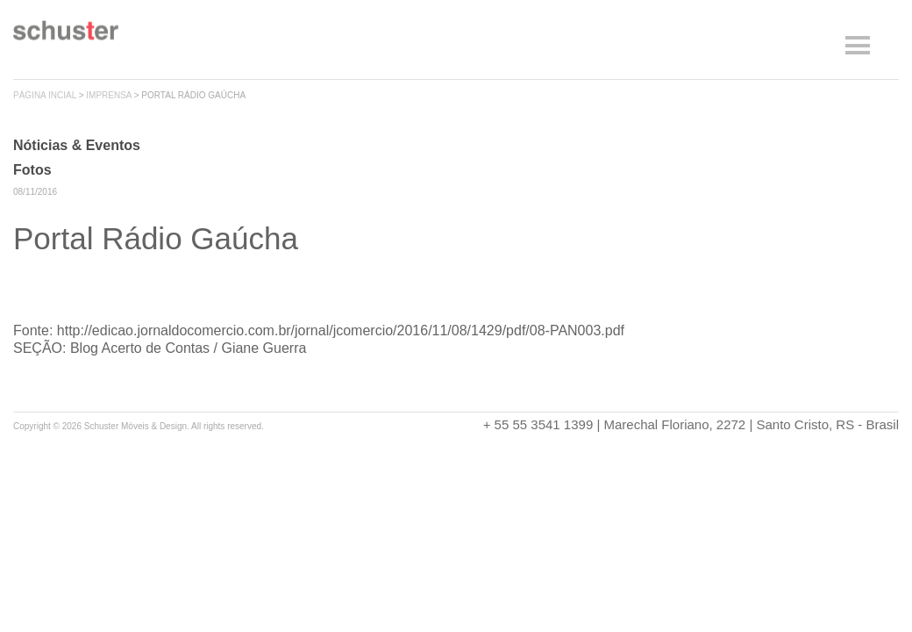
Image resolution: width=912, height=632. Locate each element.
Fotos (32, 169)
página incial (44, 95)
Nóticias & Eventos (76, 145)
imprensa (109, 95)
